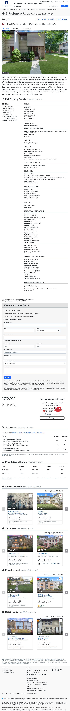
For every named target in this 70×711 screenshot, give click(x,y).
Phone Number (8, 355)
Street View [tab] (27, 28)
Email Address (8, 349)
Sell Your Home (29, 3)
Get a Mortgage (18, 6)
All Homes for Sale (7, 670)
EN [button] (67, 1)
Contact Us (37, 670)
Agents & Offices (38, 3)
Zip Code (8, 334)
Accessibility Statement (33, 680)
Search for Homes (19, 3)
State (37, 328)
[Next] (66, 509)
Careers (63, 1)
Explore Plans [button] (26, 699)
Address (8, 322)
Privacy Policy (36, 672)
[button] (64, 6)
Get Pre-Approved (52, 418)
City (5, 328)
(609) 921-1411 (57, 563)
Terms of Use (28, 389)
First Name (7, 343)
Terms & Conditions (32, 678)
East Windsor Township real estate (51, 662)
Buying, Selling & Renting (46, 1)
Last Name (39, 343)
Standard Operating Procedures (35, 688)
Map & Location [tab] (16, 28)
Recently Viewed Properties (53, 6)
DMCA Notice (30, 682)
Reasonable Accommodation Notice (36, 690)
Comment (6, 366)
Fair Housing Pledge (41, 682)
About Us (57, 1)
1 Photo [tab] (6, 28)
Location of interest (9, 361)
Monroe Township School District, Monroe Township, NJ (28, 433)
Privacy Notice (36, 389)
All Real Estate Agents (8, 672)
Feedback (29, 670)
